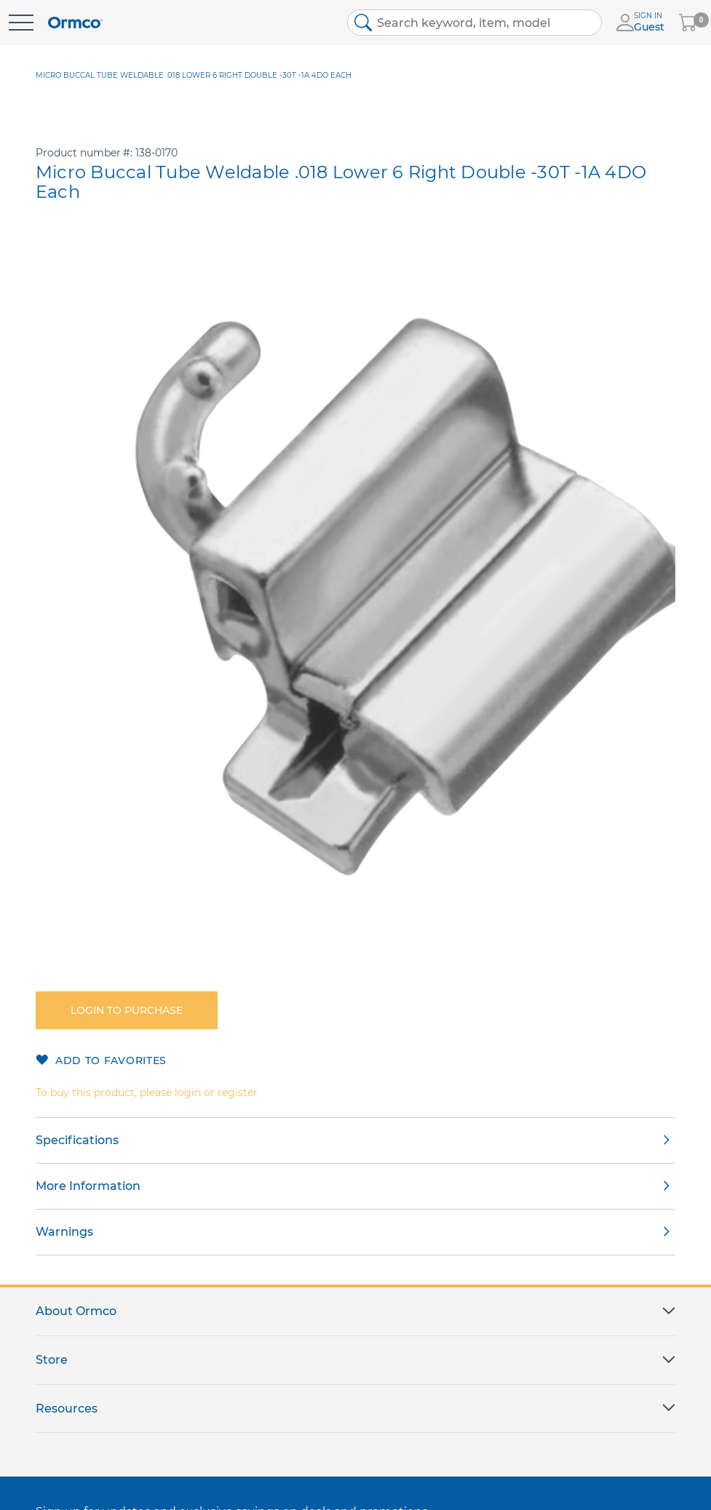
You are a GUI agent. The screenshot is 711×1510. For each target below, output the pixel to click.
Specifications (77, 1140)
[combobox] (474, 22)
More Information (88, 1186)
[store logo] (75, 23)
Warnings (64, 1232)
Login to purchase (127, 1010)
